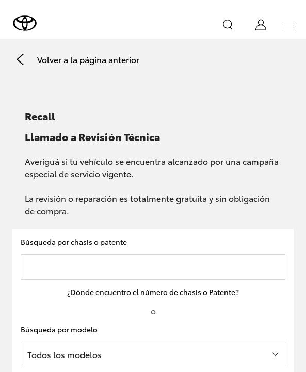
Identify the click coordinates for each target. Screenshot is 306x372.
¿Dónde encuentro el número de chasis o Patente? (153, 292)
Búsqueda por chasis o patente (74, 242)
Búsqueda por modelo (59, 329)
